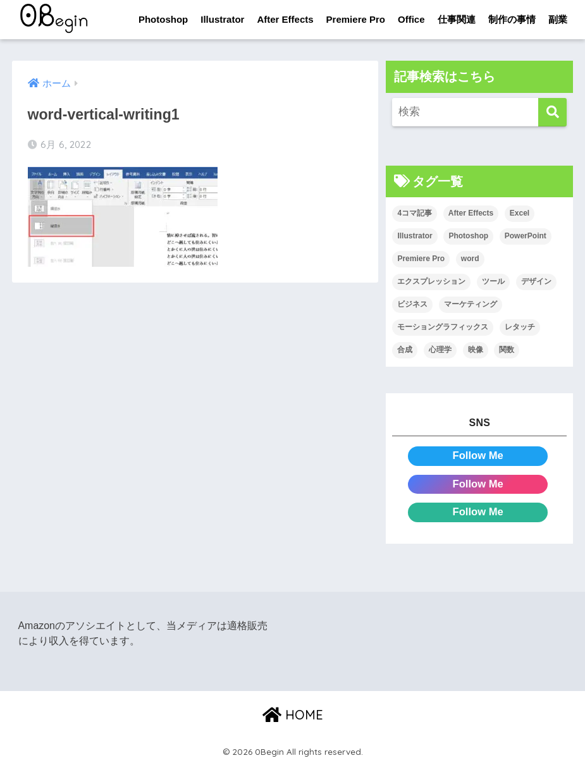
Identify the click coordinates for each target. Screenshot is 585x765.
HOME (292, 715)
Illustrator (222, 19)
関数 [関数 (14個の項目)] (506, 349)
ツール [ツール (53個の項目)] (493, 281)
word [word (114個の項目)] (470, 259)
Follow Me (477, 456)
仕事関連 (457, 19)
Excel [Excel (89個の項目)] (519, 213)
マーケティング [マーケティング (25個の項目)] (470, 304)
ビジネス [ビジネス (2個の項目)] (412, 304)
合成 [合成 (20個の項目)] (404, 349)
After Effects (285, 19)
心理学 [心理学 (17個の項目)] (440, 349)
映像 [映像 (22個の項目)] (475, 349)
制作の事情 (512, 19)
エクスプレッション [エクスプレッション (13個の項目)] (431, 281)
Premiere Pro (355, 19)
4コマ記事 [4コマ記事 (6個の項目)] (414, 213)
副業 (557, 19)
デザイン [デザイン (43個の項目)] (536, 281)
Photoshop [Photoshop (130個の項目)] (468, 236)
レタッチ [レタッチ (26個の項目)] (520, 326)
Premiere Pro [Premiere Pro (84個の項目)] (421, 259)
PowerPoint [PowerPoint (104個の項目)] (525, 236)
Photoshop (163, 19)
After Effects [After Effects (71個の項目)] (470, 213)
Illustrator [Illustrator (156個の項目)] (414, 236)
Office (411, 19)
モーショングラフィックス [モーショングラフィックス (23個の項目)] (442, 326)
